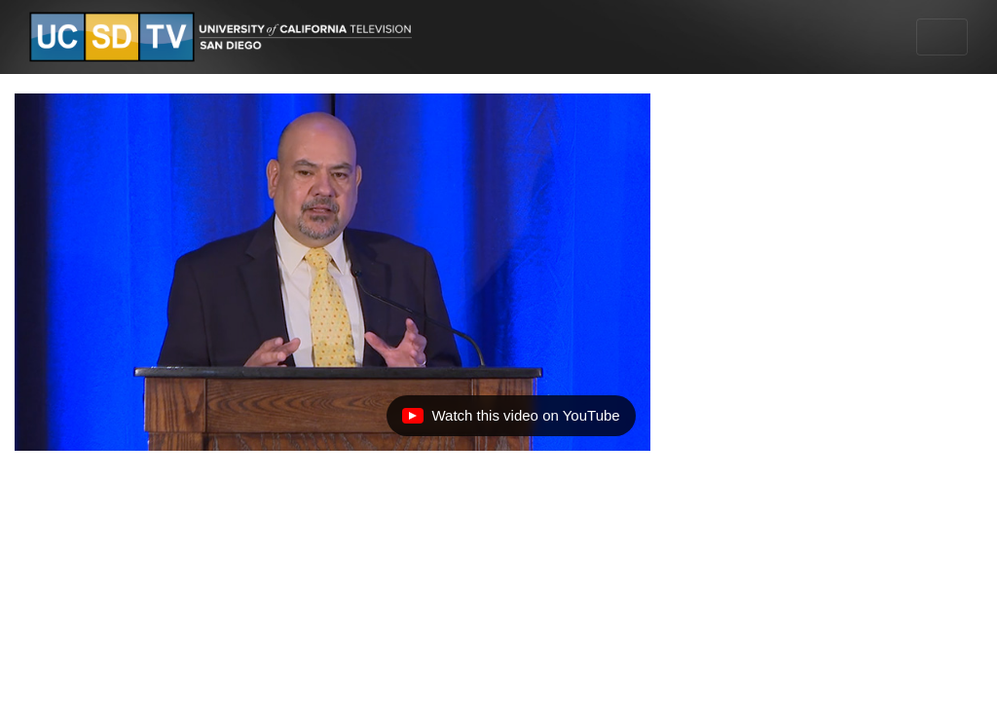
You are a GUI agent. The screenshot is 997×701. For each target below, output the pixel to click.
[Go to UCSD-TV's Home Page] (224, 37)
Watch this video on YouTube (510, 420)
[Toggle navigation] (942, 36)
